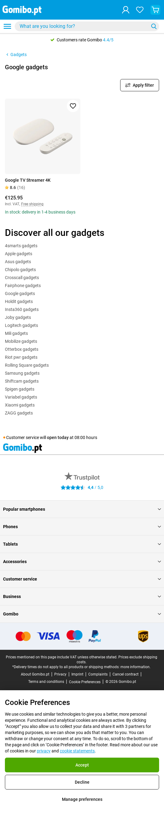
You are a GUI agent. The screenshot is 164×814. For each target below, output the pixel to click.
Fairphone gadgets (23, 285)
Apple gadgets (18, 253)
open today (58, 437)
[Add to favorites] (73, 106)
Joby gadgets (18, 317)
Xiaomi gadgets (20, 405)
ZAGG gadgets (19, 413)
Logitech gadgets (21, 325)
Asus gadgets (18, 261)
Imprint (77, 674)
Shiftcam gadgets (22, 381)
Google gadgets (20, 293)
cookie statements (77, 750)
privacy (44, 750)
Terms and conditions (46, 682)
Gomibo (82, 613)
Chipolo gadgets (20, 269)
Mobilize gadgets (21, 341)
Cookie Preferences (85, 682)
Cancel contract (126, 674)
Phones (82, 526)
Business (82, 596)
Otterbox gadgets (21, 349)
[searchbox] (83, 26)
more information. (135, 667)
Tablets (82, 544)
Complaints (98, 674)
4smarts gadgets (21, 245)
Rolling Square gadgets (27, 365)
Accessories (82, 561)
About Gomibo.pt (35, 674)
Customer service (82, 579)
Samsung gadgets (22, 373)
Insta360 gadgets (22, 309)
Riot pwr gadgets (21, 357)
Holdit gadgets (19, 301)
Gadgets (16, 54)
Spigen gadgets (19, 389)
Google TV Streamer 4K (28, 180)
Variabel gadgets (21, 397)
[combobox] (87, 26)
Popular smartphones (82, 509)
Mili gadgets (16, 333)
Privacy (60, 674)
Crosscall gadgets (22, 277)
